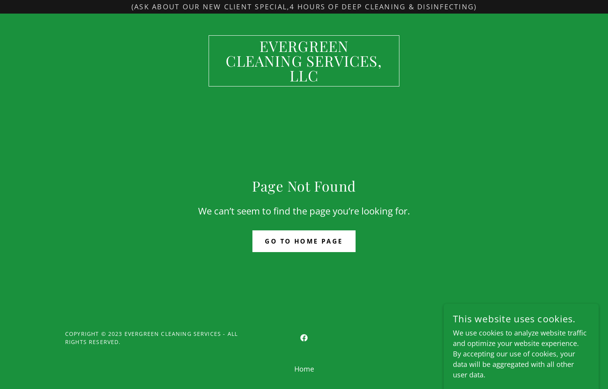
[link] (304, 78)
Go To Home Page (304, 241)
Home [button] (304, 368)
